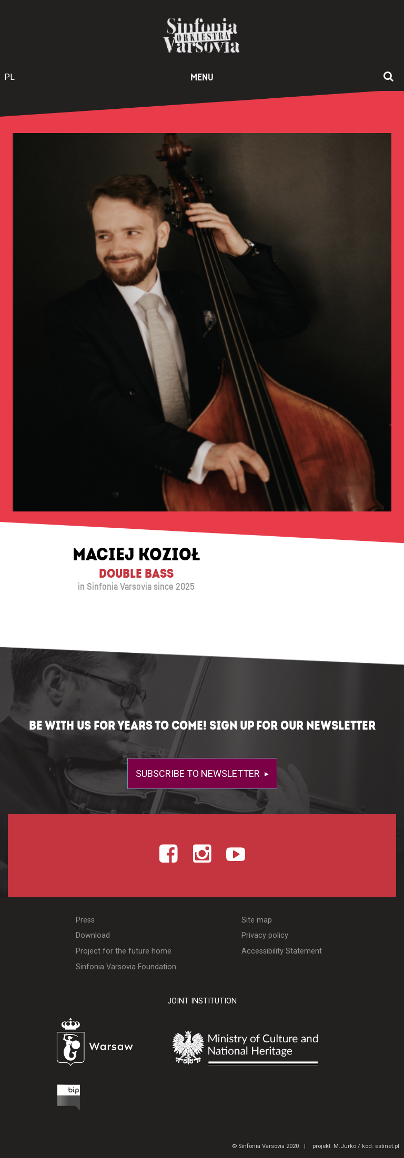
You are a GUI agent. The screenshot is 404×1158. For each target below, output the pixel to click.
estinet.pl (387, 1146)
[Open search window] (388, 77)
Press (85, 920)
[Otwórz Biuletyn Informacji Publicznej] (29, 1099)
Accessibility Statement (281, 951)
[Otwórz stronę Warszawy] (68, 1044)
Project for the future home (123, 951)
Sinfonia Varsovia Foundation (126, 966)
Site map (256, 920)
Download (93, 935)
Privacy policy (264, 935)
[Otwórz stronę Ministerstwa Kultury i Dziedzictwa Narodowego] (270, 1048)
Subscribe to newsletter (199, 773)
